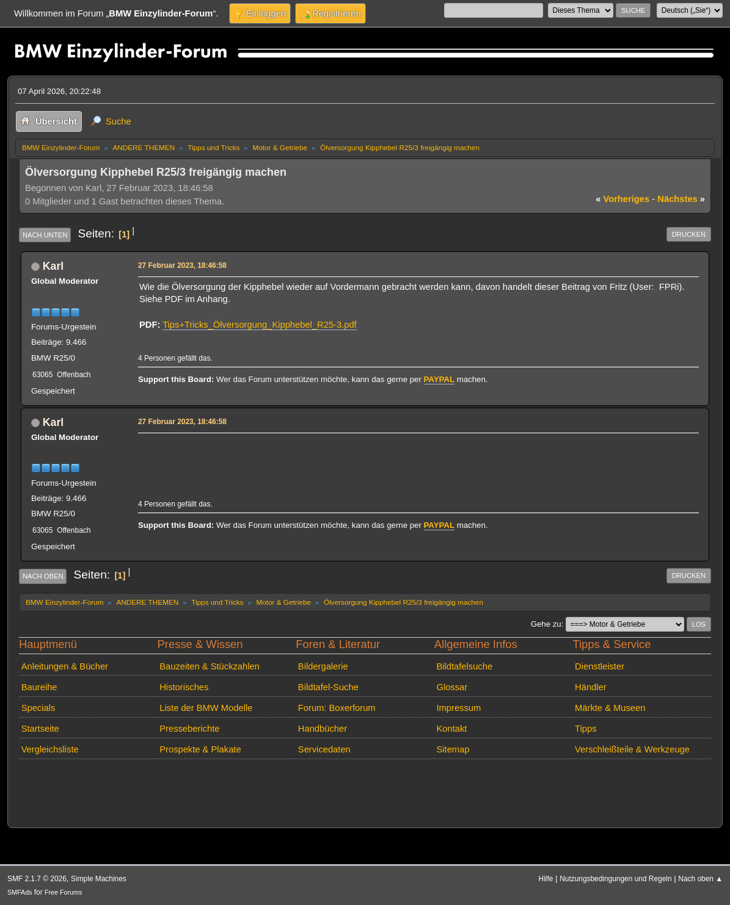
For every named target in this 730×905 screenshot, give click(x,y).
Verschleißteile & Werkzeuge (632, 749)
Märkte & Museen (610, 708)
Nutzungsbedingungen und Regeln (615, 878)
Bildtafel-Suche (328, 687)
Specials (38, 708)
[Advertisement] (361, 455)
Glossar (451, 687)
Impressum (458, 708)
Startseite (40, 729)
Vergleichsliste (50, 749)
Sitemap (452, 749)
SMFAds (19, 892)
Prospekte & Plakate (200, 749)
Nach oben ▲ (700, 878)
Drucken (689, 234)
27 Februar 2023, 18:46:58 (182, 265)
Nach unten (45, 235)
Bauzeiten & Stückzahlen (209, 666)
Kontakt (451, 729)
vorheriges (622, 199)
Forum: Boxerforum (337, 708)
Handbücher (322, 729)
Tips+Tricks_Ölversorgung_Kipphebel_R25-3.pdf (259, 325)
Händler (591, 687)
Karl (53, 266)
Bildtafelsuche (464, 666)
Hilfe (546, 878)
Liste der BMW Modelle (205, 708)
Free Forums (63, 892)
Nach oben (43, 576)
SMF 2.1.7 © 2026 (37, 878)
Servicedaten (324, 749)
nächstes (681, 199)
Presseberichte (189, 729)
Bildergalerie (323, 666)
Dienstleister (599, 666)
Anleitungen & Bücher (64, 666)
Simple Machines (98, 878)
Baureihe (39, 687)
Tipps (585, 729)
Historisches (183, 687)
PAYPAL (439, 379)
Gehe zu (546, 624)
